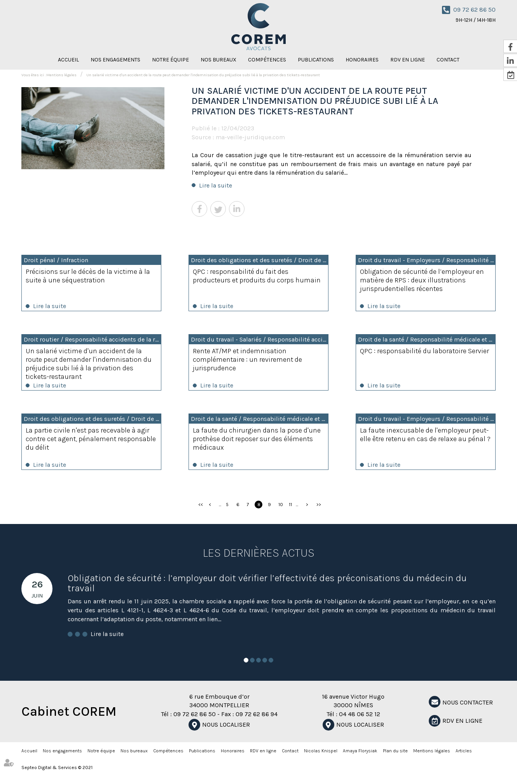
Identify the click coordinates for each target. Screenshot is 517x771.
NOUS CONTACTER (467, 702)
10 (280, 504)
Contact (448, 59)
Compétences (267, 59)
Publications (316, 59)
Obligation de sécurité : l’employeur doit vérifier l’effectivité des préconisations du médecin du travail (267, 583)
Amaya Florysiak (360, 750)
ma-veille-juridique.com (250, 137)
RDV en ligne (407, 59)
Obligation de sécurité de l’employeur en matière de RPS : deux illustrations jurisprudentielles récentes (422, 280)
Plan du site (395, 750)
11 (290, 504)
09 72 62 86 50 (474, 9)
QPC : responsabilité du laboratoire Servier (424, 351)
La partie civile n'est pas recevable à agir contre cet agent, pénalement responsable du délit (91, 439)
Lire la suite (215, 185)
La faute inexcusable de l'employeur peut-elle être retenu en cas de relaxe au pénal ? (425, 434)
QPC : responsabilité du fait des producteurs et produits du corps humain (257, 275)
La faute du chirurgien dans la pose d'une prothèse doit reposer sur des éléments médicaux (257, 439)
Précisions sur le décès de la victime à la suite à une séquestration (88, 275)
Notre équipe (170, 59)
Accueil (68, 59)
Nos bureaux (218, 59)
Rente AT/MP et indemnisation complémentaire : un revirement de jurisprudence (247, 359)
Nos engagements (115, 59)
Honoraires (362, 59)
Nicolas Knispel (320, 750)
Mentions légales (61, 75)
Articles (464, 750)
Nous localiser (226, 724)
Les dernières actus (258, 553)
